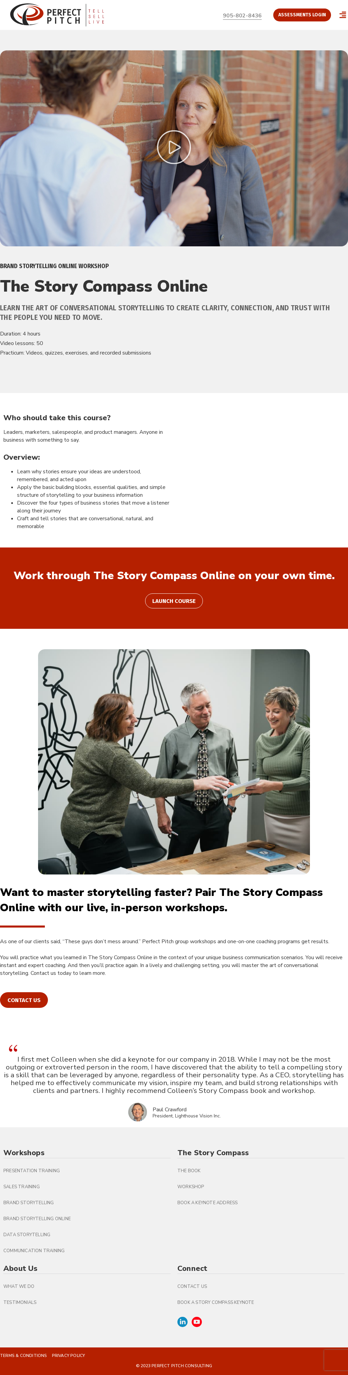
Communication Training (34, 1251)
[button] (343, 15)
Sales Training (21, 1187)
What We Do (18, 1286)
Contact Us (192, 1286)
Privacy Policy (68, 1355)
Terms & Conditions (23, 1355)
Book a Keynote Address (207, 1203)
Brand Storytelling (28, 1203)
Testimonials (19, 1302)
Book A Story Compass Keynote (215, 1302)
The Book (189, 1171)
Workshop (190, 1187)
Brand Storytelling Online (37, 1219)
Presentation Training (31, 1171)
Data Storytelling (26, 1235)
